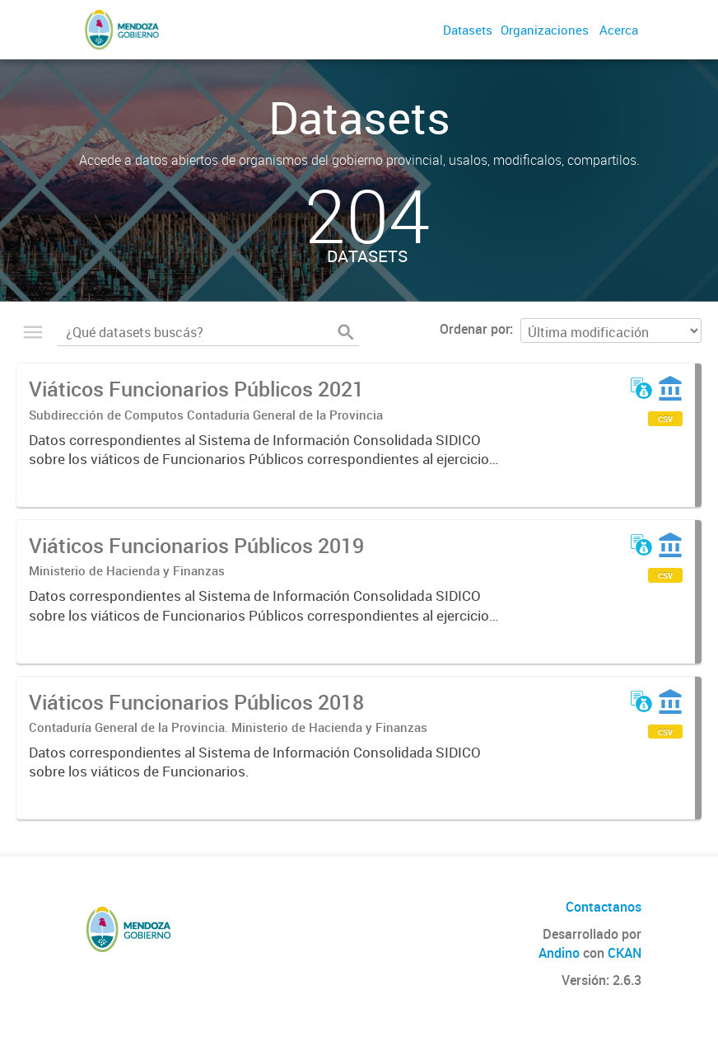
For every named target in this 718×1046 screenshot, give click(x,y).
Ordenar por (475, 329)
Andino (559, 953)
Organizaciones (545, 29)
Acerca (618, 29)
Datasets (467, 29)
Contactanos (603, 907)
